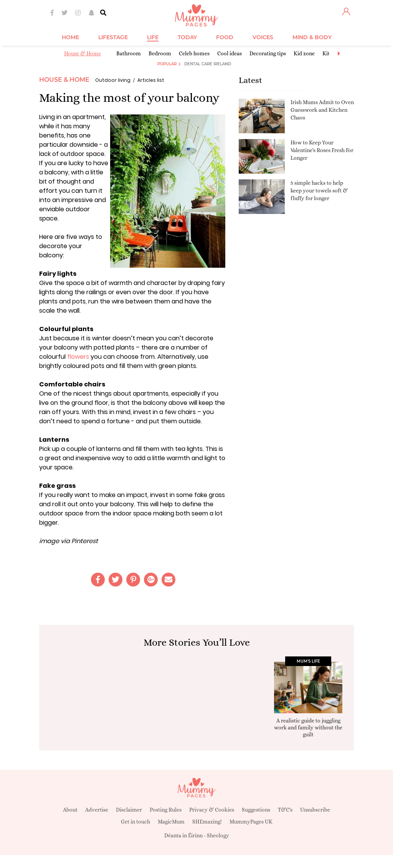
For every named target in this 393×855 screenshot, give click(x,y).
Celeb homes (194, 53)
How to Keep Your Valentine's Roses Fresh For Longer (322, 150)
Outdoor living (112, 80)
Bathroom (128, 53)
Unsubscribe (315, 810)
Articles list (150, 80)
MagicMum (171, 822)
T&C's (285, 810)
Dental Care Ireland (207, 63)
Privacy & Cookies (211, 810)
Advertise (96, 810)
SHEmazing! (207, 822)
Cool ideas (229, 53)
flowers (78, 356)
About (70, 810)
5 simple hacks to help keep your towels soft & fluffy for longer (319, 190)
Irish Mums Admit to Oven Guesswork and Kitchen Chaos (322, 109)
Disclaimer (129, 810)
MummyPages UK (251, 822)
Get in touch (135, 822)
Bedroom (160, 53)
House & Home (82, 53)
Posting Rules (166, 810)
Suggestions (256, 810)
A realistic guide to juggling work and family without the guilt (308, 727)
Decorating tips (267, 53)
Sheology (218, 835)
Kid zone (304, 53)
